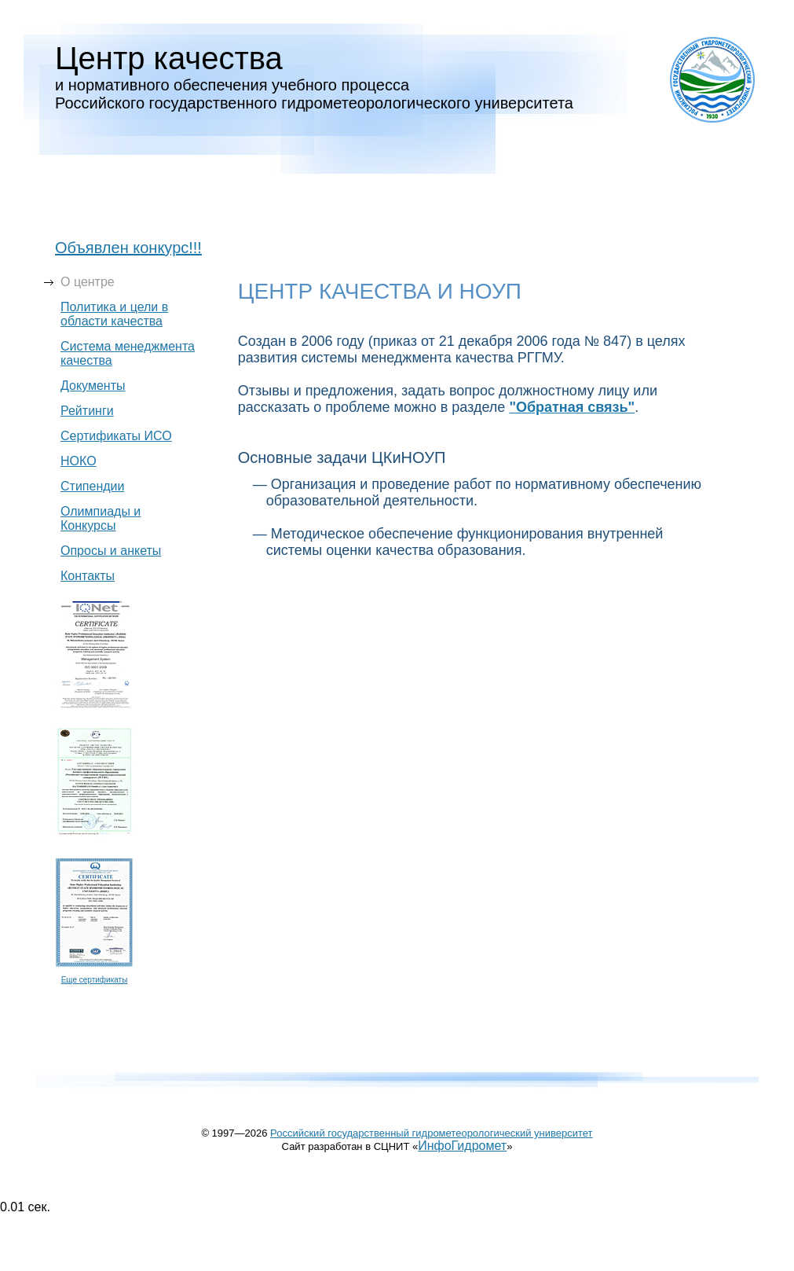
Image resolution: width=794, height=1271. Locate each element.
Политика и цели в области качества (114, 314)
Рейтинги (87, 410)
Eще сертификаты (94, 979)
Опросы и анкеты (110, 550)
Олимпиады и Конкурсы (100, 518)
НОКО (78, 461)
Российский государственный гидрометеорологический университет (431, 1133)
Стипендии (92, 486)
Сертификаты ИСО (116, 436)
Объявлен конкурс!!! (128, 247)
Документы (92, 385)
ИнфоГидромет (462, 1145)
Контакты (87, 575)
